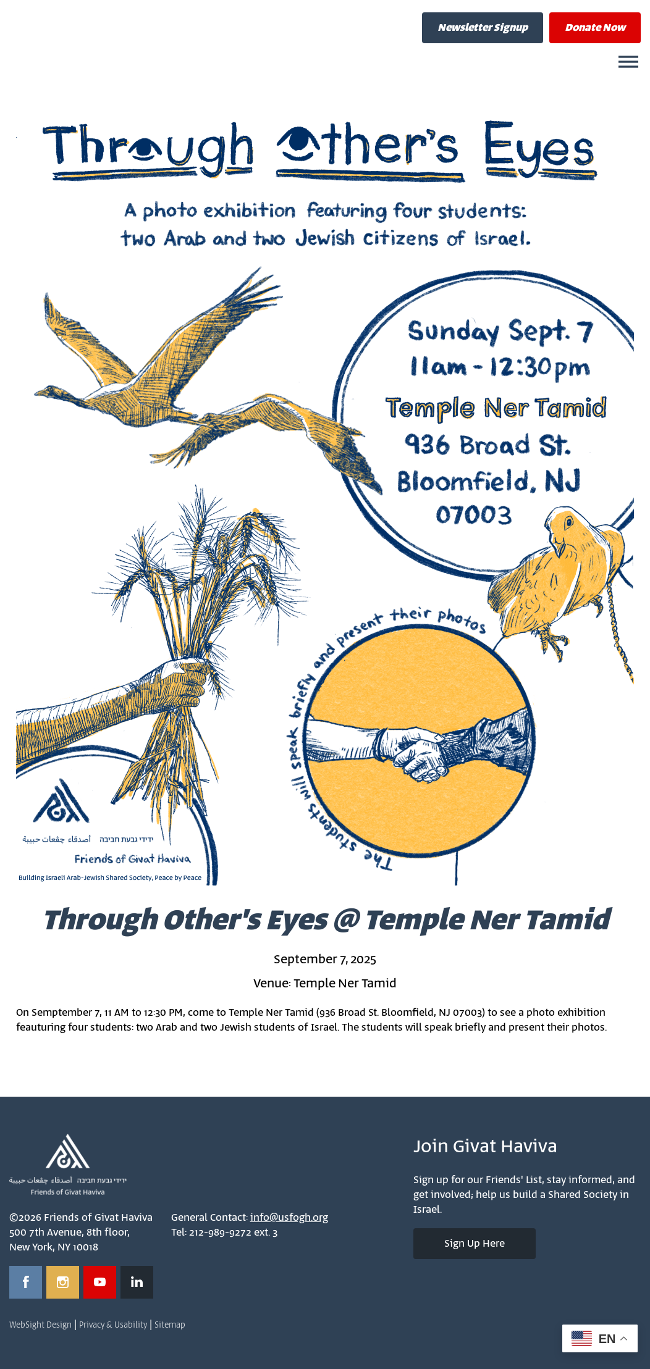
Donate (595, 27)
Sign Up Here (474, 1243)
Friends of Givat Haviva (142, 39)
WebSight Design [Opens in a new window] (40, 1325)
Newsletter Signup (482, 27)
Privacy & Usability (113, 1325)
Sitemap (169, 1325)
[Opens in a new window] (25, 1282)
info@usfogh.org (289, 1217)
